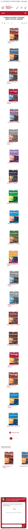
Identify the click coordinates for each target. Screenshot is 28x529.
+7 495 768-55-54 (6, 1)
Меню (3, 13)
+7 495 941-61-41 (14, 1)
